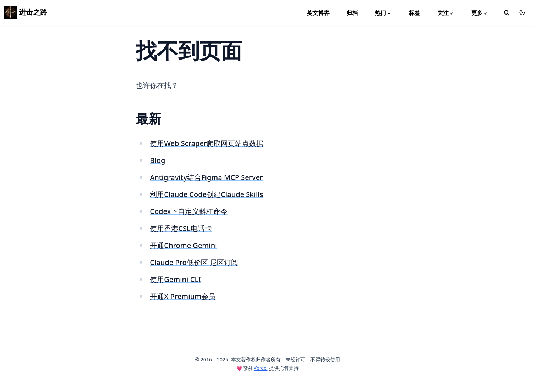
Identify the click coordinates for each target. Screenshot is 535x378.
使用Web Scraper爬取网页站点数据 (206, 143)
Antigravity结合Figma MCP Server (206, 177)
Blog (157, 160)
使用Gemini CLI (175, 279)
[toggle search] (507, 13)
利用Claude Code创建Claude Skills (206, 194)
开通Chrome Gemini (183, 245)
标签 (414, 13)
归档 (352, 13)
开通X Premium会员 (182, 296)
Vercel (261, 368)
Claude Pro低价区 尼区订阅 (194, 262)
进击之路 (25, 12)
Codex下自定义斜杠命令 (188, 211)
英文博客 (318, 13)
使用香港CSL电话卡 (181, 228)
